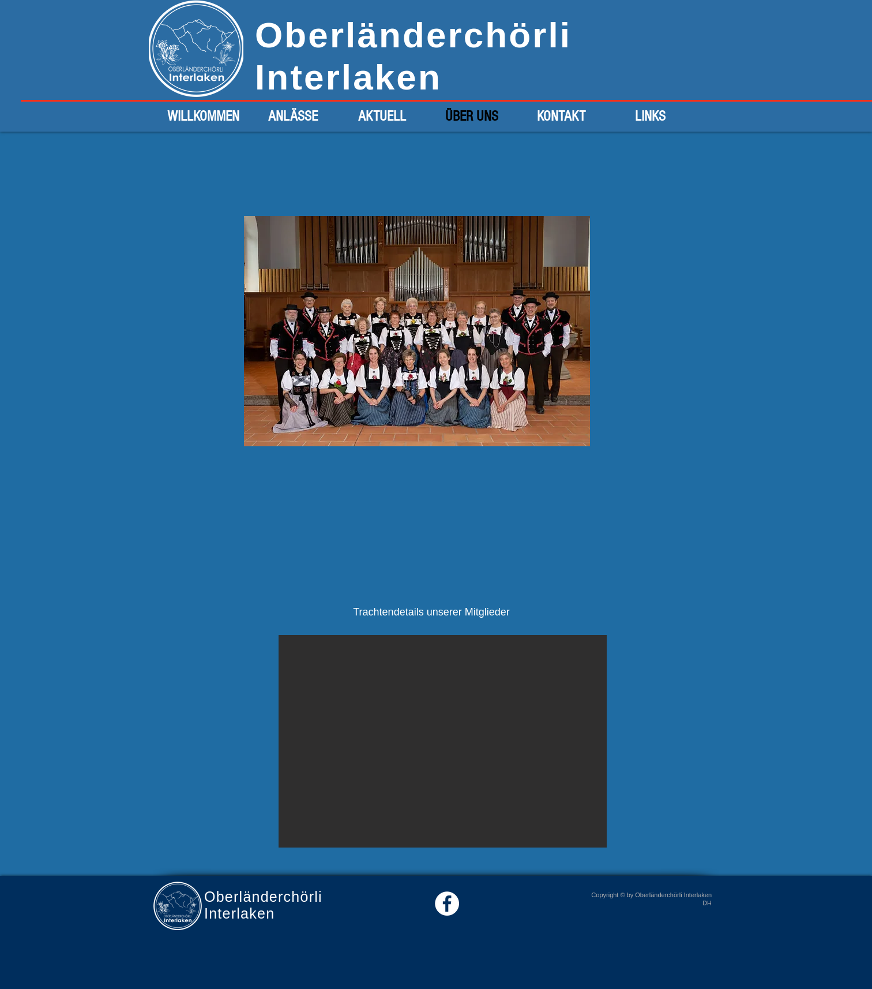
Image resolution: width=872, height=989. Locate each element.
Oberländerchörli (413, 35)
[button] (443, 741)
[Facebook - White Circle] (447, 903)
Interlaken (348, 77)
